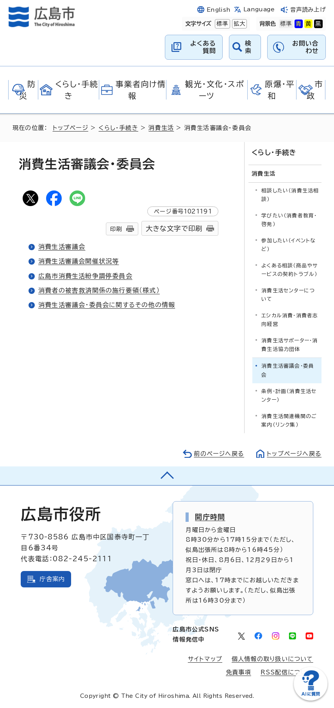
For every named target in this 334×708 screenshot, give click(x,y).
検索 (248, 47)
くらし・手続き (118, 128)
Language (259, 9)
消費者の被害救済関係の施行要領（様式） (99, 290)
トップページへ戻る (294, 454)
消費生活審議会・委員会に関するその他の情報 (106, 305)
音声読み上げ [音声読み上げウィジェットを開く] (307, 9)
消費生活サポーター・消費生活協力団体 (289, 345)
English (219, 9)
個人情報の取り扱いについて (272, 659)
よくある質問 (203, 47)
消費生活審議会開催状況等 (78, 261)
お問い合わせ (305, 47)
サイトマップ (205, 659)
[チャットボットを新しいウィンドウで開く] (310, 699)
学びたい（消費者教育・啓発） (289, 220)
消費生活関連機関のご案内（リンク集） (289, 420)
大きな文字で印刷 (174, 228)
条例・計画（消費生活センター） (288, 395)
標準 (221, 23)
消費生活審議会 (61, 247)
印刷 (116, 229)
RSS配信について (287, 672)
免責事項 (238, 672)
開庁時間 (210, 516)
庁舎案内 (52, 579)
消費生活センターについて (288, 295)
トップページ (70, 128)
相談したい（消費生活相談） (290, 195)
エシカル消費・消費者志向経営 (289, 320)
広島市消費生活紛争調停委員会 (85, 276)
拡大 (238, 23)
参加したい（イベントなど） (288, 245)
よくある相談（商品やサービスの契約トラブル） (289, 270)
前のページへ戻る (219, 454)
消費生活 (161, 128)
